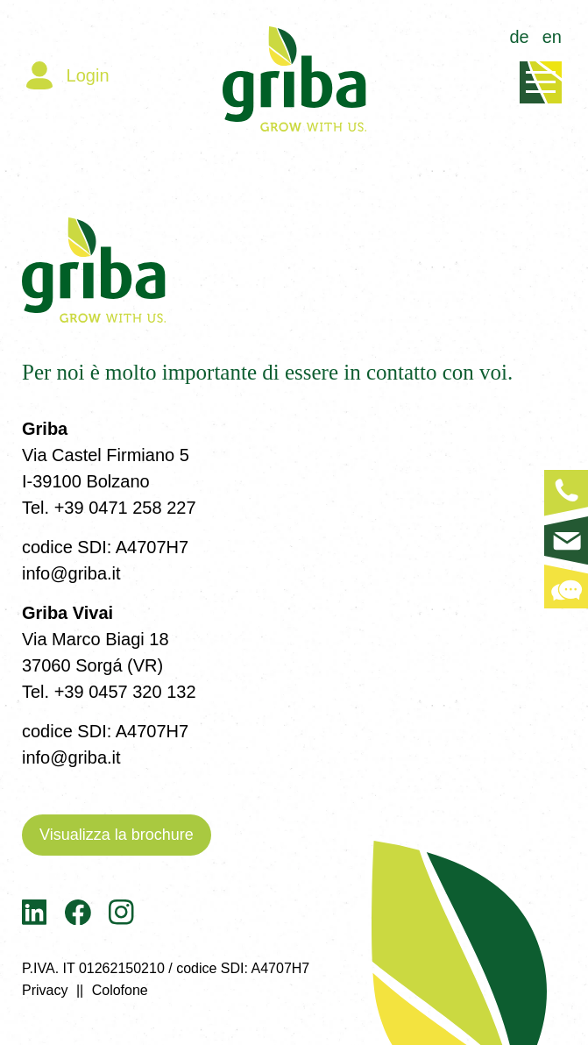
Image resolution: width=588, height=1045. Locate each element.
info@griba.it (71, 573)
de (519, 37)
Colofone (120, 990)
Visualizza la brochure (116, 834)
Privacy (44, 990)
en (552, 37)
